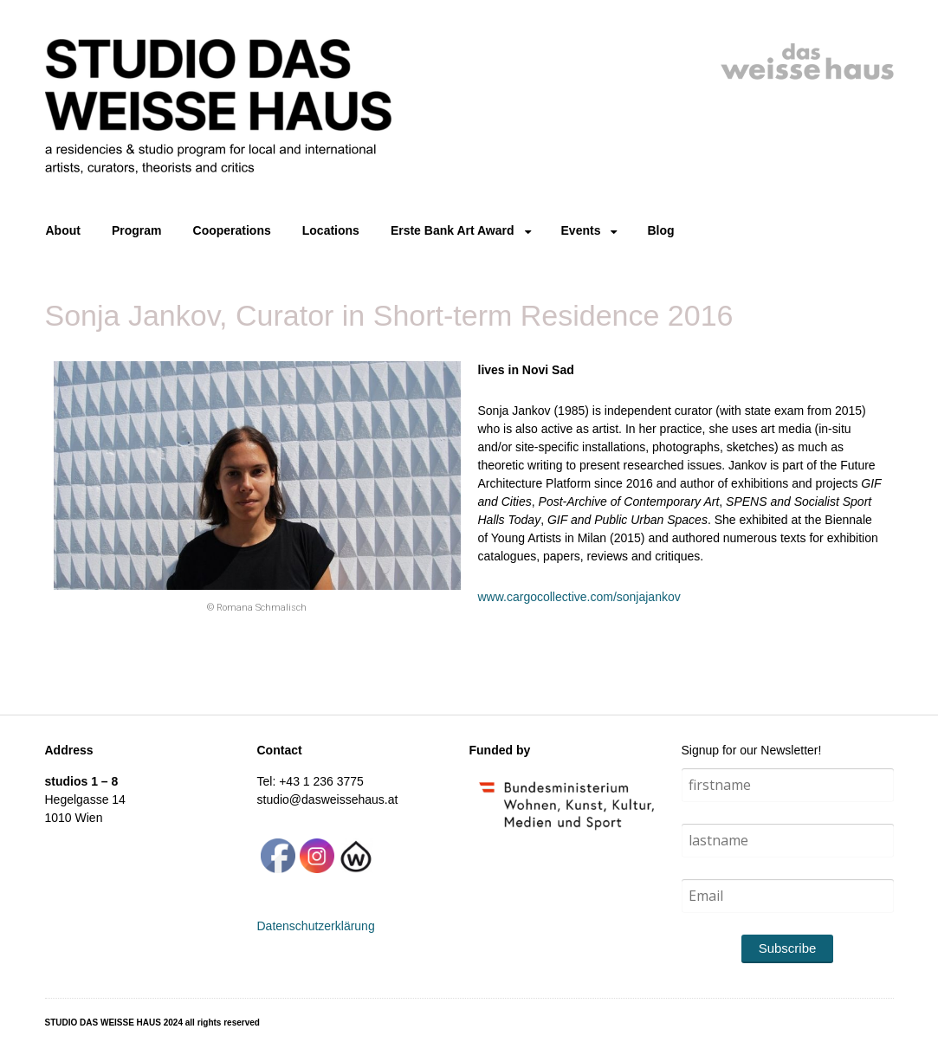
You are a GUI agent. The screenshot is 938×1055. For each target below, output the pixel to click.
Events (581, 230)
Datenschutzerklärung (316, 926)
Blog (660, 230)
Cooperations (232, 230)
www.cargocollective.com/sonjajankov (579, 597)
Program (137, 230)
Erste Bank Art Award (452, 230)
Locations (330, 230)
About (63, 230)
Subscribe (788, 948)
